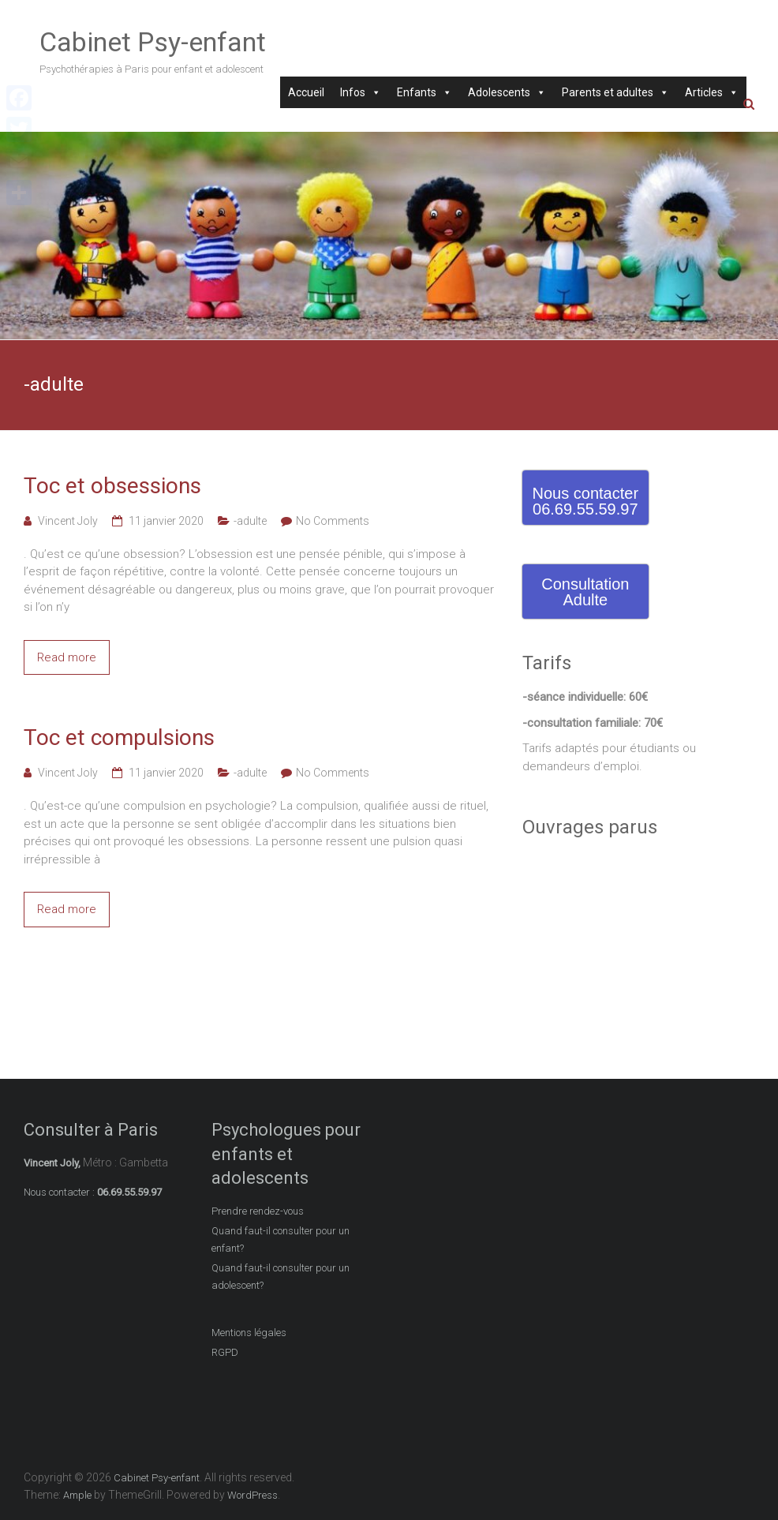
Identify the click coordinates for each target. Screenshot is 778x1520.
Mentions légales (248, 1332)
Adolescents (507, 92)
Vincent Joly (68, 521)
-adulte (250, 521)
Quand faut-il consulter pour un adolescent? (280, 1276)
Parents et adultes (615, 92)
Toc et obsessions (112, 486)
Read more (66, 657)
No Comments (332, 521)
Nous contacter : (59, 1192)
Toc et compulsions (119, 737)
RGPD (224, 1352)
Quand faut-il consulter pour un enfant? (280, 1239)
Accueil (306, 92)
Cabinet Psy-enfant (152, 42)
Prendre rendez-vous (257, 1211)
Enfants (424, 92)
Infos (360, 92)
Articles (712, 92)
